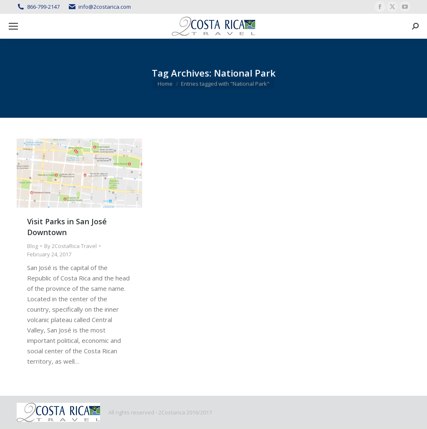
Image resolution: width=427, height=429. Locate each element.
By (70, 246)
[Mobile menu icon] (13, 26)
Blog (32, 246)
